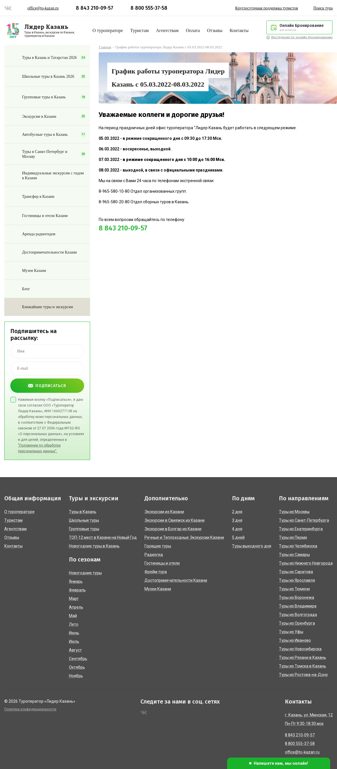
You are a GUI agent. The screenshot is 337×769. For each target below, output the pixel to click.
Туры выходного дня (251, 546)
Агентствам (167, 30)
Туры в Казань (82, 511)
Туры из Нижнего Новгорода (306, 563)
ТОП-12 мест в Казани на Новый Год (103, 537)
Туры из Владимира (297, 606)
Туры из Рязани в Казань (302, 657)
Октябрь (77, 667)
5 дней (238, 537)
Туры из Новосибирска (300, 649)
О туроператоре (107, 30)
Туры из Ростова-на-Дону (303, 674)
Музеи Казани (157, 589)
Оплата (193, 30)
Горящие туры (157, 546)
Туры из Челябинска (298, 546)
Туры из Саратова (296, 571)
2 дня (237, 511)
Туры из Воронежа (296, 597)
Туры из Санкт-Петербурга (304, 520)
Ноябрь (76, 676)
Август (75, 650)
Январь (76, 581)
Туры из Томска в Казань (302, 666)
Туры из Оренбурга (297, 623)
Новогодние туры (85, 573)
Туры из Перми (293, 537)
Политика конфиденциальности (30, 709)
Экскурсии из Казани (164, 511)
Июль (74, 641)
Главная (105, 47)
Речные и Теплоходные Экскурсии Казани (184, 537)
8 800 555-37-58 (148, 8)
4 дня (237, 529)
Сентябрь (78, 658)
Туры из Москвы (294, 511)
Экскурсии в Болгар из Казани (172, 529)
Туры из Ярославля (297, 580)
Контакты (239, 30)
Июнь (74, 633)
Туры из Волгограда (298, 614)
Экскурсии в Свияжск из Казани (174, 520)
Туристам (139, 30)
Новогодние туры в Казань (94, 546)
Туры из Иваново (295, 640)
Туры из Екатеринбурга (301, 529)
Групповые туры (84, 529)
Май (73, 615)
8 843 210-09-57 (94, 8)
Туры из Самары (294, 554)
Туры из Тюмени (294, 589)
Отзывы (214, 30)
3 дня (237, 520)
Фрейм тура (155, 571)
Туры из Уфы (291, 631)
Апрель (76, 607)
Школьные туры (84, 520)
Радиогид (153, 554)
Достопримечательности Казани (175, 580)
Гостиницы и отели (162, 563)
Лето (73, 624)
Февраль (77, 590)
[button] (278, 763)
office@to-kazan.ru (43, 8)
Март (74, 598)
